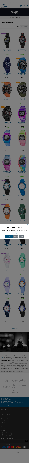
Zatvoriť (25, 224)
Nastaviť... (21, 236)
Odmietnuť (16, 236)
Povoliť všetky (9, 236)
